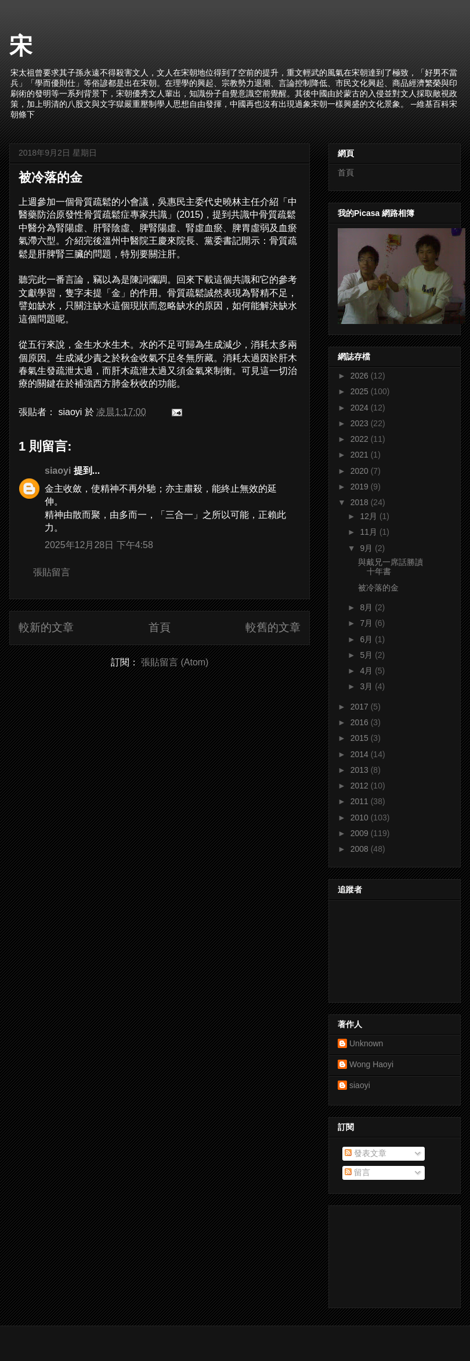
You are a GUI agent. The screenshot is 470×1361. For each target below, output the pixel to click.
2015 (360, 738)
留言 (357, 1172)
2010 (360, 817)
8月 (367, 607)
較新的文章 (46, 627)
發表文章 (365, 1153)
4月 (367, 670)
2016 (360, 722)
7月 (367, 623)
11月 (369, 532)
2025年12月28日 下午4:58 (99, 545)
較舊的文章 (273, 627)
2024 (360, 407)
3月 (367, 686)
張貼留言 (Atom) (174, 662)
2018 (360, 502)
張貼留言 (51, 572)
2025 (360, 391)
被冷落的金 (50, 177)
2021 (360, 454)
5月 (367, 655)
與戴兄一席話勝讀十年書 (390, 567)
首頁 (160, 627)
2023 (360, 423)
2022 (360, 439)
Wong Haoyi (371, 1064)
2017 (360, 706)
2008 (360, 849)
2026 (360, 375)
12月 (369, 516)
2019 (360, 486)
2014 (360, 754)
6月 (367, 639)
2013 (360, 770)
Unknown (366, 1043)
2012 (360, 785)
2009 (360, 833)
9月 (367, 548)
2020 (360, 471)
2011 (360, 801)
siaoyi (58, 471)
